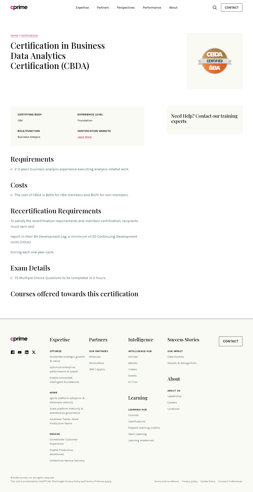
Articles (133, 356)
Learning (138, 398)
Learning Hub (137, 410)
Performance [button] (152, 7)
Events (132, 375)
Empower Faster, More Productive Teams (64, 421)
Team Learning (137, 434)
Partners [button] (103, 7)
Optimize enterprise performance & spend (64, 369)
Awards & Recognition (181, 363)
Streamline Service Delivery (67, 460)
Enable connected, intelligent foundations (64, 380)
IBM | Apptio (97, 369)
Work (53, 392)
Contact (232, 7)
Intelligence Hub (140, 351)
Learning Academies (141, 440)
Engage (55, 434)
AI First (132, 382)
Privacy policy (190, 481)
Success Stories (183, 339)
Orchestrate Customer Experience (64, 441)
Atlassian (95, 356)
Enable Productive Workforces (61, 452)
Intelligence (140, 339)
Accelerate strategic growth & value (67, 359)
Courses (133, 415)
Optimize (55, 351)
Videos (132, 369)
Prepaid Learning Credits (144, 427)
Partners (98, 339)
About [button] (173, 7)
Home (14, 35)
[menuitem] (231, 8)
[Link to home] (19, 7)
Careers (172, 402)
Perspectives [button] (126, 7)
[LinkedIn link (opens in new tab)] (27, 353)
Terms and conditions (166, 481)
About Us (173, 391)
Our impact (175, 351)
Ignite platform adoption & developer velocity (67, 400)
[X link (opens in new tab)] (34, 353)
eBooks (133, 363)
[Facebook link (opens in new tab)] (13, 353)
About (173, 379)
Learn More (84, 137)
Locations (173, 408)
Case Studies (175, 356)
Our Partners (98, 351)
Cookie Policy (207, 481)
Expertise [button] (82, 7)
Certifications (29, 35)
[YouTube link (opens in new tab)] (20, 353)
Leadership (174, 396)
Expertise (60, 339)
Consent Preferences (230, 481)
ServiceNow (96, 363)
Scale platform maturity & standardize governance (66, 410)
